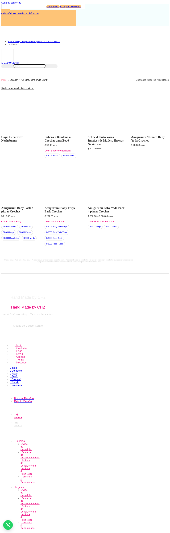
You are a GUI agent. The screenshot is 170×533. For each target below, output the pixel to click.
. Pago (18, 351)
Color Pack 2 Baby (11, 221)
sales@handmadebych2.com (20, 13)
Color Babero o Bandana (58, 150)
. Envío (19, 354)
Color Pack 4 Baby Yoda (101, 221)
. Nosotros (21, 362)
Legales (20, 441)
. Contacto (21, 348)
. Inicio (18, 345)
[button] (8, 525)
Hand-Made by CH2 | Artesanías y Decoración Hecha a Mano (34, 42)
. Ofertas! (20, 356)
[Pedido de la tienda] (17, 88)
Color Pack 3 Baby (54, 221)
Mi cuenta (18, 424)
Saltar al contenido (11, 2)
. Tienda (19, 359)
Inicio (4, 80)
